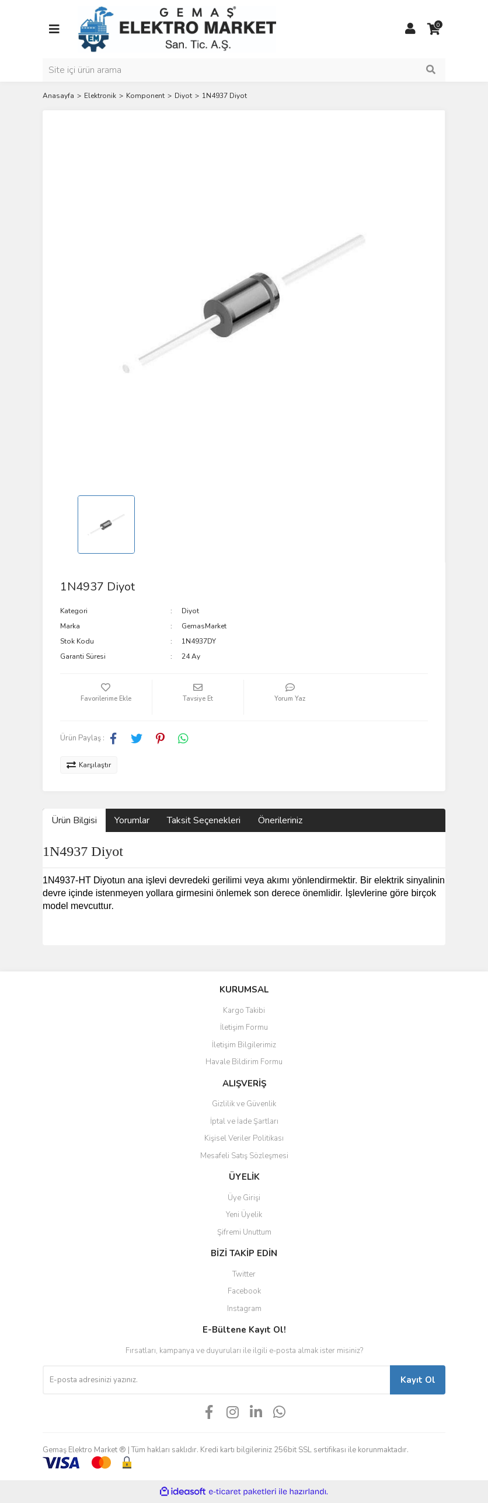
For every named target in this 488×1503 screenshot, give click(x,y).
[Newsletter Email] (216, 1379)
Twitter (244, 1274)
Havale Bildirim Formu (244, 1062)
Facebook (244, 1291)
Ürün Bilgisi (74, 820)
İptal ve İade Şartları (244, 1121)
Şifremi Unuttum (244, 1232)
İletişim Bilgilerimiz (244, 1045)
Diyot (190, 611)
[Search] (244, 70)
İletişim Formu (244, 1027)
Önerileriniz (280, 820)
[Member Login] (410, 29)
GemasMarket (204, 626)
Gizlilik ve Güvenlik (244, 1104)
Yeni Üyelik (244, 1215)
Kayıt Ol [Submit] (417, 1380)
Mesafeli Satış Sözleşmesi (244, 1156)
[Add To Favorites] (106, 697)
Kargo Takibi (244, 1010)
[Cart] (433, 29)
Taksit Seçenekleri (203, 820)
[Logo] (177, 28)
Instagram (244, 1308)
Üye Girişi (244, 1198)
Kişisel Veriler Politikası (244, 1138)
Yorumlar (131, 820)
